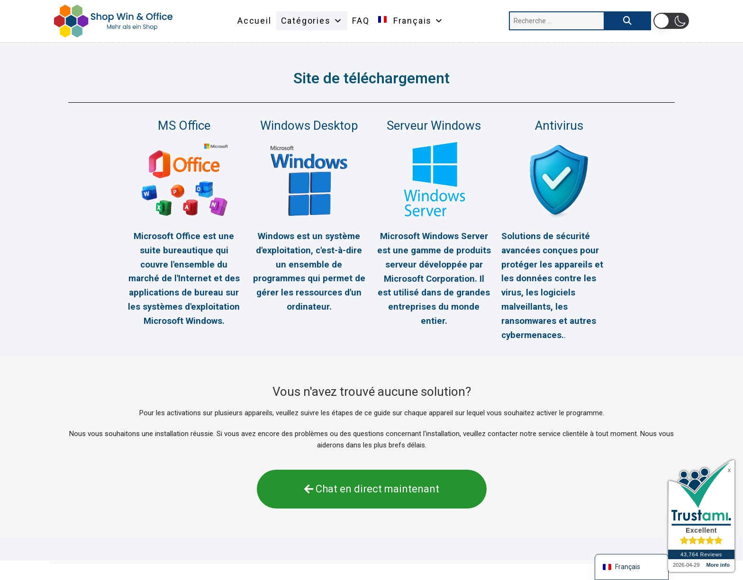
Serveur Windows (434, 125)
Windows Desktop (309, 125)
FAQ (360, 21)
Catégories (312, 20)
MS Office (184, 125)
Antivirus (559, 125)
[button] (671, 21)
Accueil (254, 21)
